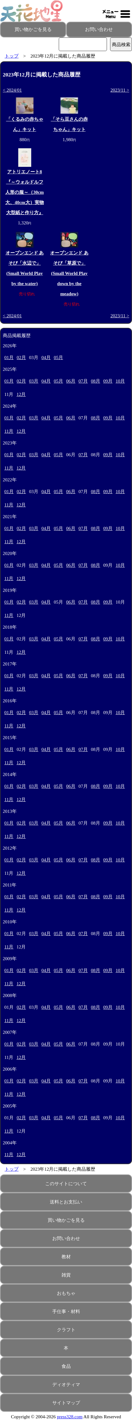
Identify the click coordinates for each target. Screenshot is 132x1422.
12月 (21, 394)
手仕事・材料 (66, 1311)
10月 (120, 381)
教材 (66, 1256)
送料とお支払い (66, 1201)
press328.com (70, 1416)
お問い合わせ (99, 29)
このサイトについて (66, 1183)
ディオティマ (66, 1384)
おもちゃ (66, 1293)
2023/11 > (119, 90)
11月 (8, 431)
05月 (58, 357)
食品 (66, 1366)
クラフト (66, 1329)
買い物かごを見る (33, 29)
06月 (70, 381)
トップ (12, 56)
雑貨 (66, 1274)
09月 (108, 381)
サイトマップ (66, 1402)
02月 (21, 357)
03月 (33, 381)
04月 (46, 357)
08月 (95, 381)
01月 (9, 357)
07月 (83, 381)
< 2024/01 (12, 90)
